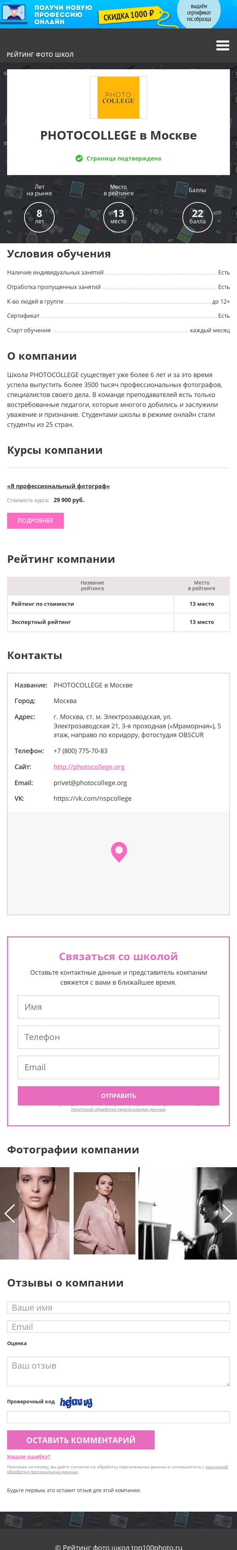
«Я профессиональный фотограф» (58, 486)
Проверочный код (31, 1401)
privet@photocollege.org (90, 782)
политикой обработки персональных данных (118, 1109)
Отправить (118, 1096)
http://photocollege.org (89, 766)
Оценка (17, 1343)
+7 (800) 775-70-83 (81, 750)
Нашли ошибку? (28, 1456)
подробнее (35, 520)
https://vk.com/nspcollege (93, 798)
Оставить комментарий (81, 1440)
